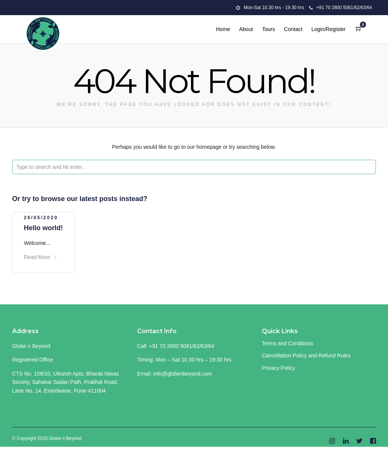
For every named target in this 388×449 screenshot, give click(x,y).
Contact (293, 29)
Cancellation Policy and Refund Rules (306, 355)
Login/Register (328, 29)
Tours (268, 29)
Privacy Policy (278, 368)
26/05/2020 (41, 217)
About (246, 29)
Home (223, 29)
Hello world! (43, 228)
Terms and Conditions (287, 343)
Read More (40, 257)
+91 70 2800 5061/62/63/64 (340, 7)
